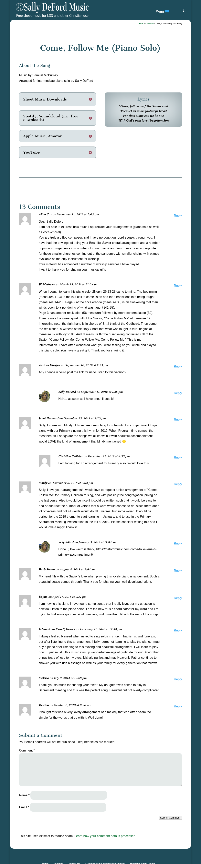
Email (24, 807)
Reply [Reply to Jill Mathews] (178, 285)
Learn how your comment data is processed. (105, 836)
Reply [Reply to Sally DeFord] (178, 393)
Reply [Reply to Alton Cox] (178, 215)
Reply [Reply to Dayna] (178, 598)
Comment (27, 750)
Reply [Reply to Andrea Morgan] (178, 366)
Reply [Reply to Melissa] (178, 679)
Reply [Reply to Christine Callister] (178, 457)
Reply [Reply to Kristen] (178, 706)
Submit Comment (170, 817)
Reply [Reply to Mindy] (178, 484)
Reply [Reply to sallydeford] (178, 543)
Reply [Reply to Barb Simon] (178, 570)
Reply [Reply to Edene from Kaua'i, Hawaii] (178, 630)
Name (24, 795)
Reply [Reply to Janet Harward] (178, 419)
